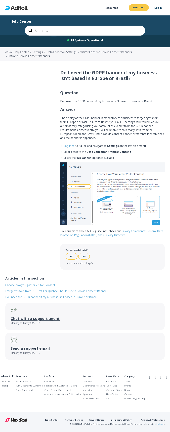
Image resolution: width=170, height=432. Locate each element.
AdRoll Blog (111, 385)
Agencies (87, 394)
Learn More (112, 376)
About (127, 381)
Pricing (4, 385)
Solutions (21, 376)
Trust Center (51, 420)
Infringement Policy (121, 420)
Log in (67, 146)
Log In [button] (158, 7)
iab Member (151, 384)
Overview (5, 381)
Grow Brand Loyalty (25, 389)
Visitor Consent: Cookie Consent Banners (106, 52)
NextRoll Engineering (134, 398)
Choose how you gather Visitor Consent (30, 285)
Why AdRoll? (8, 376)
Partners (87, 376)
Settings (38, 52)
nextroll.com (158, 424)
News (127, 389)
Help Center (112, 394)
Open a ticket (139, 7)
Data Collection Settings (62, 52)
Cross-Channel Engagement (57, 389)
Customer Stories (114, 389)
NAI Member (159, 384)
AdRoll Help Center (17, 52)
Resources (111, 8)
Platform (49, 376)
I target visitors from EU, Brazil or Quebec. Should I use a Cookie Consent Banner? (56, 291)
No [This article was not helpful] (84, 256)
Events (127, 385)
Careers (128, 394)
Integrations (88, 389)
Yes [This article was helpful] (71, 256)
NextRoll (16, 420)
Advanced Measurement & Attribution (63, 394)
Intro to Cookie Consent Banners (29, 56)
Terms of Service (74, 420)
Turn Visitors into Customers (29, 385)
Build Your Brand (24, 381)
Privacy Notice (96, 420)
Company (129, 376)
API (107, 398)
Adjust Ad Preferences (153, 420)
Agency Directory (91, 398)
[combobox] (85, 31)
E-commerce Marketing (94, 385)
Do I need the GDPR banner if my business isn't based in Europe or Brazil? (51, 297)
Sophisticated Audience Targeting (60, 385)
